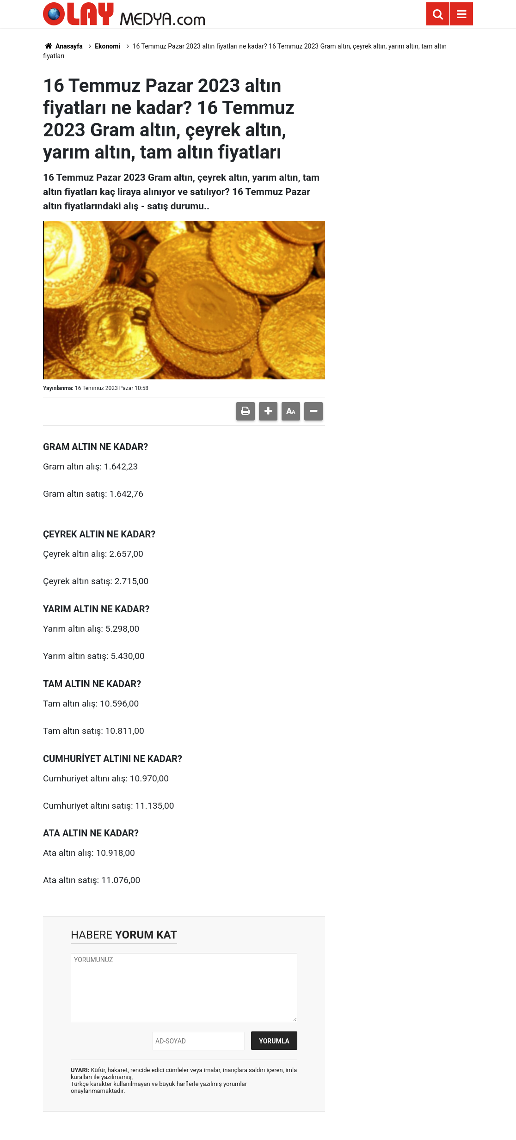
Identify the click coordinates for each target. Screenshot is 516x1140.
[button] (268, 411)
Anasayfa (63, 46)
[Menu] (461, 14)
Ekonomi (107, 46)
